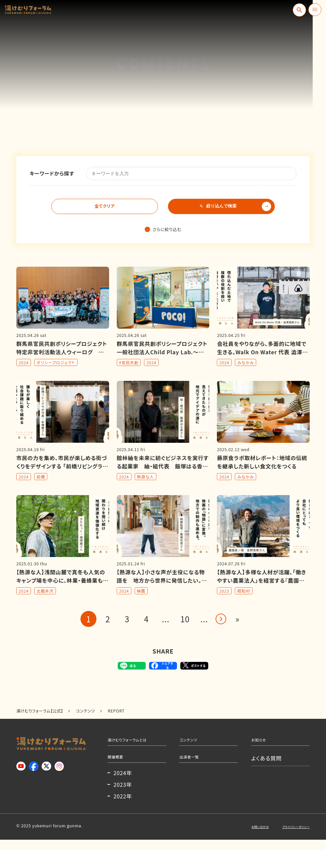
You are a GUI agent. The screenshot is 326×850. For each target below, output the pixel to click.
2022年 (122, 806)
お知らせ (261, 745)
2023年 (122, 795)
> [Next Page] (221, 619)
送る (113, 668)
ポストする (205, 668)
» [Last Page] (238, 619)
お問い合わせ (244, 836)
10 (185, 619)
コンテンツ (192, 745)
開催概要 (118, 765)
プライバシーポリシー (290, 836)
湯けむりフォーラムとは (135, 745)
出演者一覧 (193, 765)
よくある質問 (266, 765)
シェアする (161, 668)
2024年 (122, 783)
